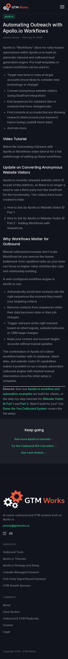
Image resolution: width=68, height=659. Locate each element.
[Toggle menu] (62, 7)
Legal (6, 631)
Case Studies (11, 611)
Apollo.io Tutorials (14, 558)
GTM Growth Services (17, 585)
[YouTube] (11, 534)
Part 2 (24, 404)
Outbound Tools (13, 552)
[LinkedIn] (4, 534)
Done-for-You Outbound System (25, 408)
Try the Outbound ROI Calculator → (34, 446)
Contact (8, 625)
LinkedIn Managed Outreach (21, 572)
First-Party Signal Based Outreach (24, 578)
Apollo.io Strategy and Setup (21, 565)
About (6, 605)
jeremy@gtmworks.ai (16, 525)
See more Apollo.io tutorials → (34, 439)
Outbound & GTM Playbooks (21, 618)
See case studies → (34, 452)
